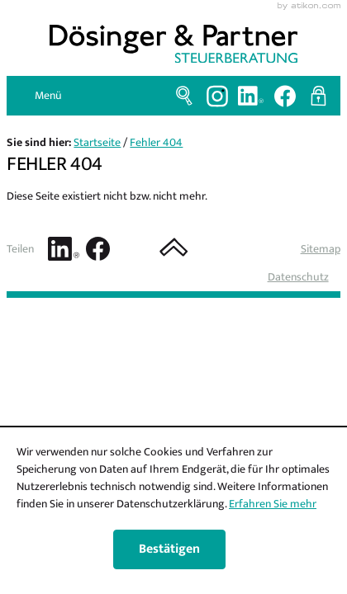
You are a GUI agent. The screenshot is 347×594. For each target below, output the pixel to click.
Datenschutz (298, 276)
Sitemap (320, 248)
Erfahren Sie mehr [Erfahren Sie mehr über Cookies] (272, 503)
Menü (48, 95)
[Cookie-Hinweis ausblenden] (169, 549)
